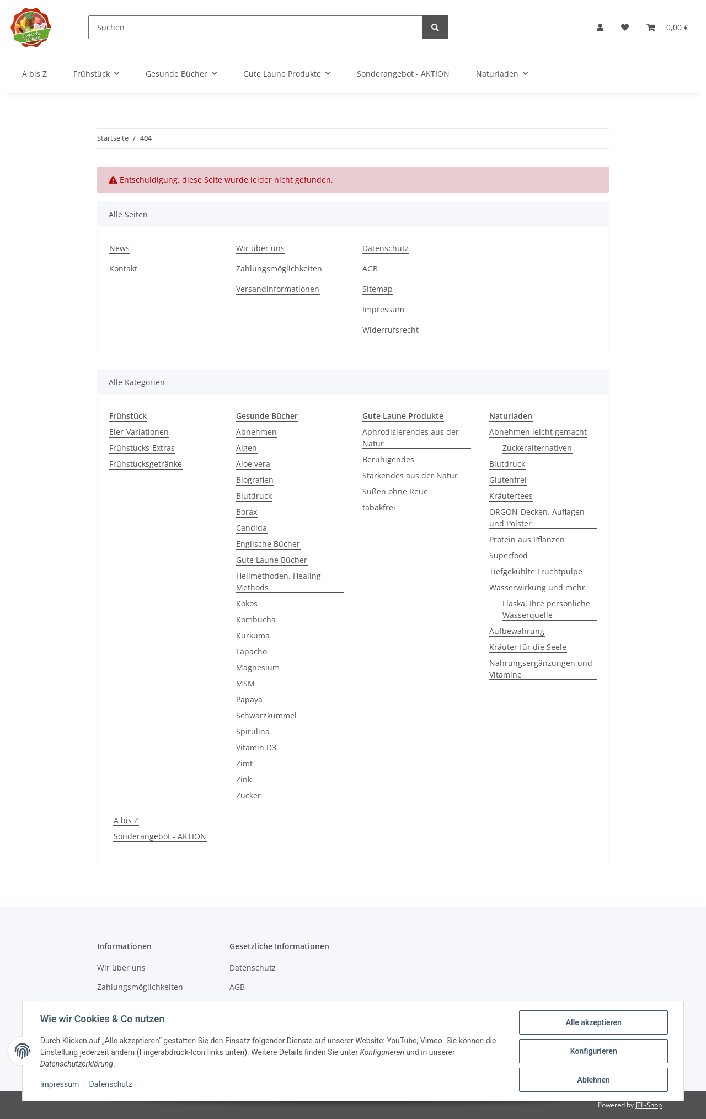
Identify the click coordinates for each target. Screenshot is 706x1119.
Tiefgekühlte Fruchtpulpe (535, 571)
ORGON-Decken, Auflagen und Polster (537, 518)
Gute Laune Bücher (271, 560)
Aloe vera (253, 464)
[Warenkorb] (667, 27)
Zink (244, 779)
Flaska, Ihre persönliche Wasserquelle (546, 609)
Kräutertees (511, 496)
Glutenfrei (508, 480)
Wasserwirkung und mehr (537, 587)
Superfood (508, 555)
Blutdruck (254, 496)
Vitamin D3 (256, 747)
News (119, 248)
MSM (245, 683)
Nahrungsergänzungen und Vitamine (540, 669)
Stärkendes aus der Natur (410, 475)
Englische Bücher (268, 544)
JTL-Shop (648, 1105)
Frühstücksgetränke (145, 464)
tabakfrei (378, 507)
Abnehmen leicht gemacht (538, 432)
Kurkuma (253, 635)
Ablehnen (593, 1079)
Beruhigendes (388, 459)
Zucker (248, 795)
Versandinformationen (277, 289)
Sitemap (377, 289)
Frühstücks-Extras (142, 448)
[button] (600, 27)
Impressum (383, 309)
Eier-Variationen (139, 432)
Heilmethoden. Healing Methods (278, 582)
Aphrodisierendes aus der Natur (410, 438)
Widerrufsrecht (390, 329)
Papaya (249, 699)
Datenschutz (385, 248)
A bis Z (126, 820)
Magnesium (258, 667)
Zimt (244, 763)
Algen (246, 448)
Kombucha (256, 619)
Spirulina (253, 731)
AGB (370, 268)
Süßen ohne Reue (395, 491)
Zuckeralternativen (537, 448)
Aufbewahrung (516, 631)
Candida (251, 528)
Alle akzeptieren (593, 1022)
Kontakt (123, 268)
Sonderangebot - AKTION (160, 836)
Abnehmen (256, 432)
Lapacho (251, 651)
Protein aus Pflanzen (527, 539)
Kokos (247, 603)
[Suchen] (255, 27)
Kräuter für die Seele (527, 647)
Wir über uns (260, 248)
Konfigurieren (593, 1051)
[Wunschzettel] (625, 27)
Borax (246, 512)
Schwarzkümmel (266, 715)
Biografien (255, 480)
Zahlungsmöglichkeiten (279, 268)
